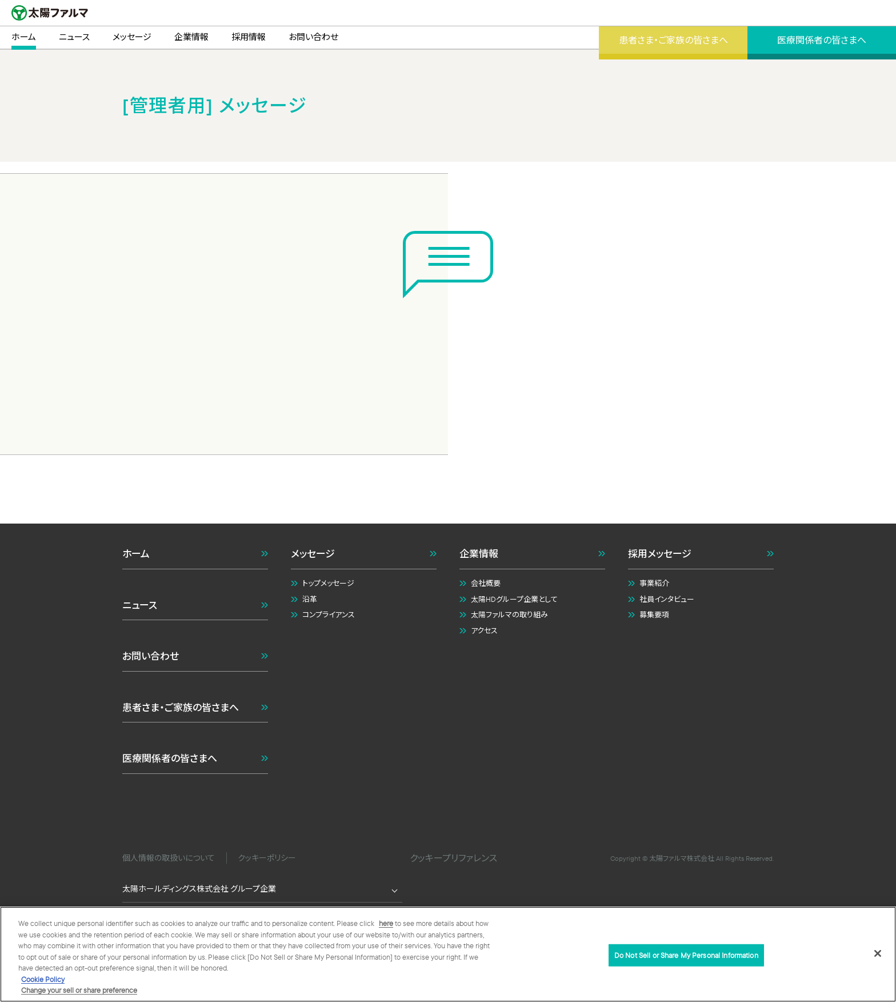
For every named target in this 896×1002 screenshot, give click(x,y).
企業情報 (478, 554)
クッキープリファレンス (453, 858)
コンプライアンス (328, 614)
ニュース (139, 605)
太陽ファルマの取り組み (509, 614)
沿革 (309, 599)
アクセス (484, 630)
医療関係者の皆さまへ (169, 758)
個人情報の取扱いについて (168, 858)
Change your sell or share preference (79, 990)
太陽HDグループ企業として (514, 599)
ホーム (136, 554)
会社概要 (486, 583)
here (386, 923)
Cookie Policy (43, 979)
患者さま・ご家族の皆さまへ (180, 707)
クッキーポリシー (267, 858)
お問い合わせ (150, 656)
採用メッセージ (659, 554)
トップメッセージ (328, 583)
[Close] (877, 953)
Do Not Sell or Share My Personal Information (686, 955)
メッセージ (313, 554)
